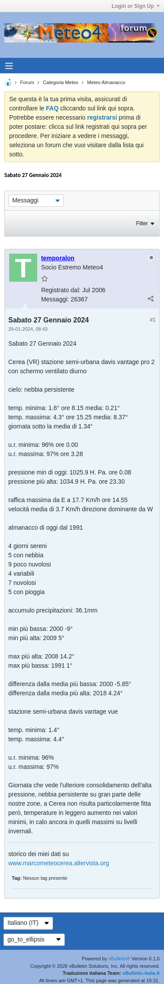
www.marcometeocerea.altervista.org (58, 863)
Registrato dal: (60, 290)
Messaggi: (55, 299)
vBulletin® (119, 958)
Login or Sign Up (136, 6)
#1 (153, 320)
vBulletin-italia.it (141, 973)
